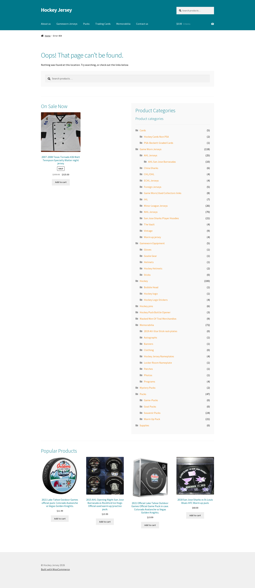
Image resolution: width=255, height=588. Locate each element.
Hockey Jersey (56, 10)
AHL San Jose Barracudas (162, 161)
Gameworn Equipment (152, 243)
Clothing (149, 350)
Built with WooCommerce (55, 569)
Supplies (144, 425)
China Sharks (151, 168)
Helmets (149, 262)
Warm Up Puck (152, 419)
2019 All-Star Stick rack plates (160, 331)
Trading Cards (103, 23)
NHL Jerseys (151, 211)
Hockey (144, 281)
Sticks (147, 274)
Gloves (147, 249)
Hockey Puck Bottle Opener (155, 312)
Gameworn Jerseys (66, 23)
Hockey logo (151, 293)
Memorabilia (123, 23)
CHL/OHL (149, 174)
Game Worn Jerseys (150, 149)
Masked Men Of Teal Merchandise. (158, 318)
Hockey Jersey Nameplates (159, 356)
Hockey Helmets (153, 268)
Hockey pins (146, 306)
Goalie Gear (150, 256)
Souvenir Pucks (152, 412)
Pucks (86, 23)
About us (46, 23)
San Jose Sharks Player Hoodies (161, 218)
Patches (148, 368)
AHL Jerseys (150, 155)
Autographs (150, 337)
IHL (146, 199)
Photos (148, 375)
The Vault (149, 224)
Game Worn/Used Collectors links (162, 193)
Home (48, 35)
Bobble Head (151, 287)
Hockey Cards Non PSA (156, 136)
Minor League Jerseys (156, 205)
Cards (143, 130)
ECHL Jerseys (151, 180)
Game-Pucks (151, 400)
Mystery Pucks (147, 387)
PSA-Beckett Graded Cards (158, 142)
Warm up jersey (152, 237)
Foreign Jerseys (152, 186)
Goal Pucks (150, 406)
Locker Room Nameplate (158, 362)
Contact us (142, 23)
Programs (149, 381)
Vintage (148, 230)
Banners (148, 343)
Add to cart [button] (61, 182)
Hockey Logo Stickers (156, 299)
